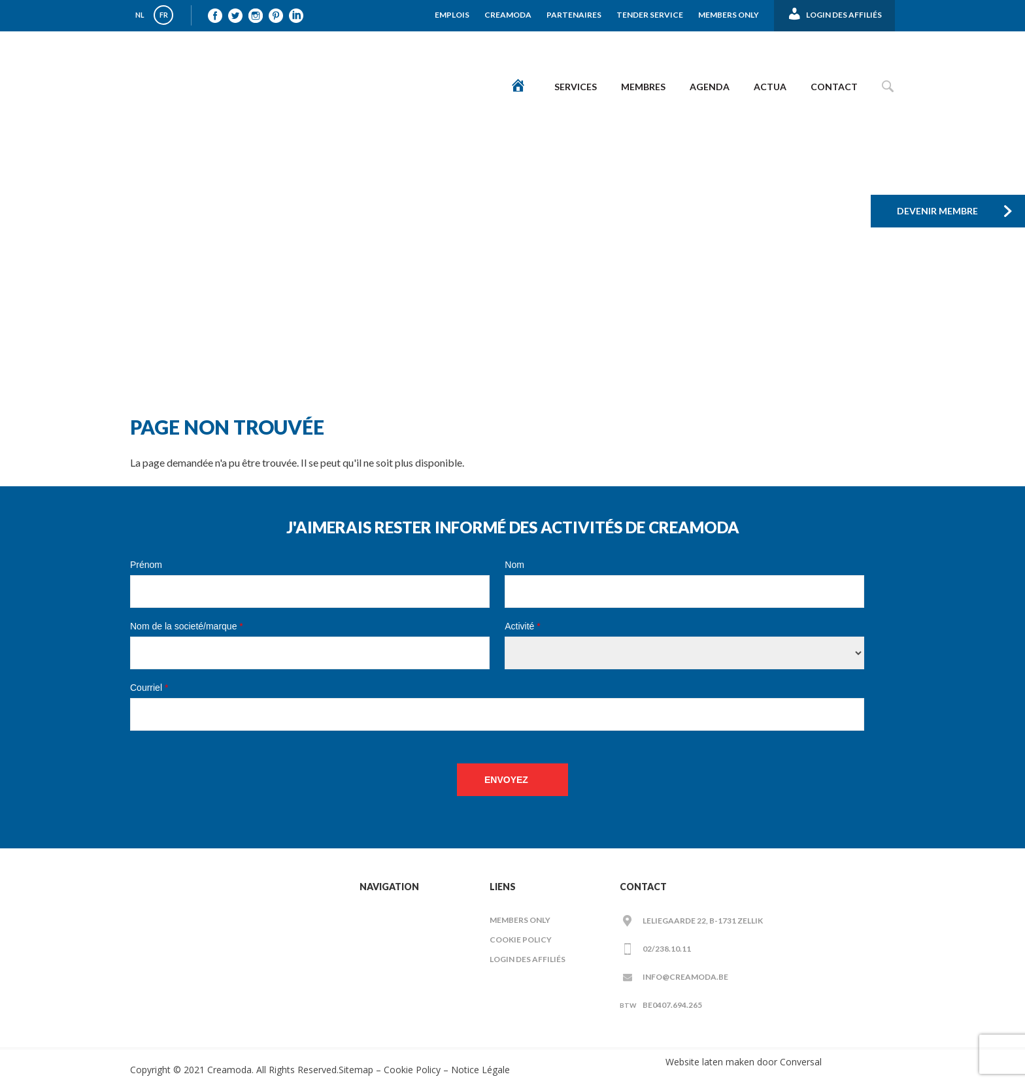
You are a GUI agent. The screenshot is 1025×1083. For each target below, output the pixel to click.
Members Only (728, 15)
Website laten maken (709, 1062)
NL (139, 14)
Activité (522, 626)
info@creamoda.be (685, 977)
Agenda (710, 86)
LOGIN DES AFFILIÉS (527, 959)
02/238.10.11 (667, 949)
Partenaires (573, 15)
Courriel (149, 687)
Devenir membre (937, 210)
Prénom (146, 564)
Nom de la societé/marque (186, 626)
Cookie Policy (521, 939)
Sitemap (356, 1069)
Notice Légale (480, 1069)
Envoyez (506, 780)
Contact (834, 86)
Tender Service (649, 15)
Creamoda (507, 15)
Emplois (452, 15)
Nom (514, 564)
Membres (643, 86)
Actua (770, 86)
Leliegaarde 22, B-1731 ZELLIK (703, 920)
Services (575, 86)
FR (164, 14)
